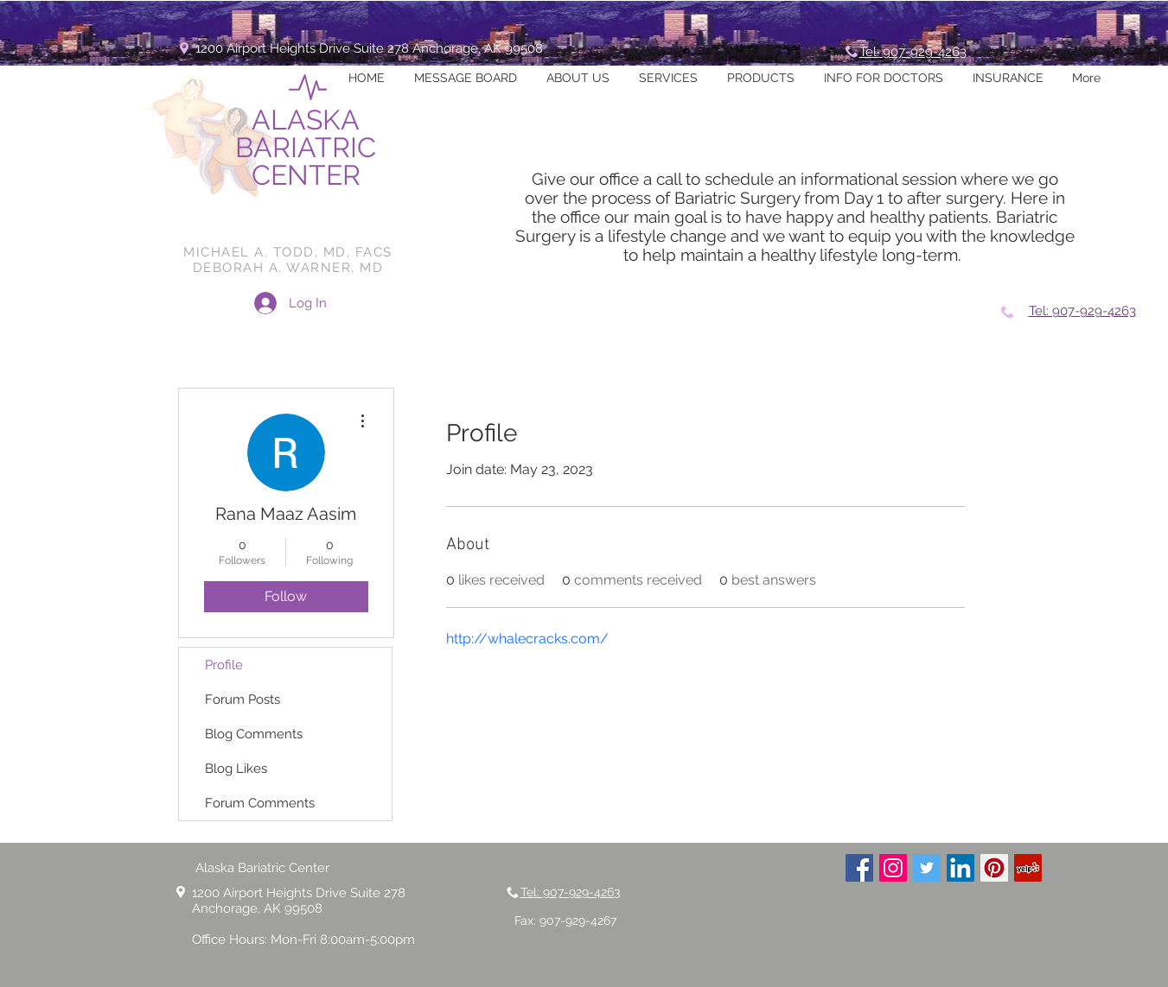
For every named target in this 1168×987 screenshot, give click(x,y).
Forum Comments (260, 803)
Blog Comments (254, 734)
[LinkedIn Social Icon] (960, 868)
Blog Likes (236, 768)
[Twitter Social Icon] (927, 868)
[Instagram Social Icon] (893, 868)
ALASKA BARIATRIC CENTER (305, 147)
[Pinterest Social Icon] (994, 868)
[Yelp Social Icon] (1028, 868)
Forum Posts (242, 699)
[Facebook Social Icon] (859, 868)
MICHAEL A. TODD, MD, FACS (288, 252)
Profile (224, 665)
